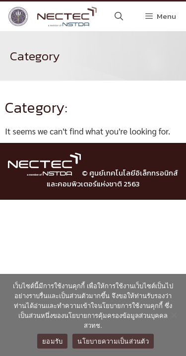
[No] (174, 315)
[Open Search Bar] (119, 16)
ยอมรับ (52, 341)
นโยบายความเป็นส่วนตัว (113, 341)
